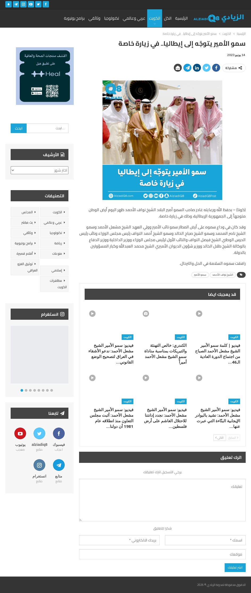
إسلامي (56, 270)
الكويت (154, 18)
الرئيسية (181, 18)
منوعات (57, 253)
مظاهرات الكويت (58, 284)
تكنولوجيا (111, 18)
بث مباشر (27, 222)
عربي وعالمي (134, 18)
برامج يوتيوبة (74, 18)
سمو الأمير (200, 274)
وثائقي (94, 18)
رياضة (58, 243)
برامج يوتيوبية (24, 243)
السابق (233, 437)
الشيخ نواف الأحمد (222, 274)
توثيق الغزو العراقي (27, 267)
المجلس (27, 212)
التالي (219, 437)
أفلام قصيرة (25, 253)
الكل (167, 18)
